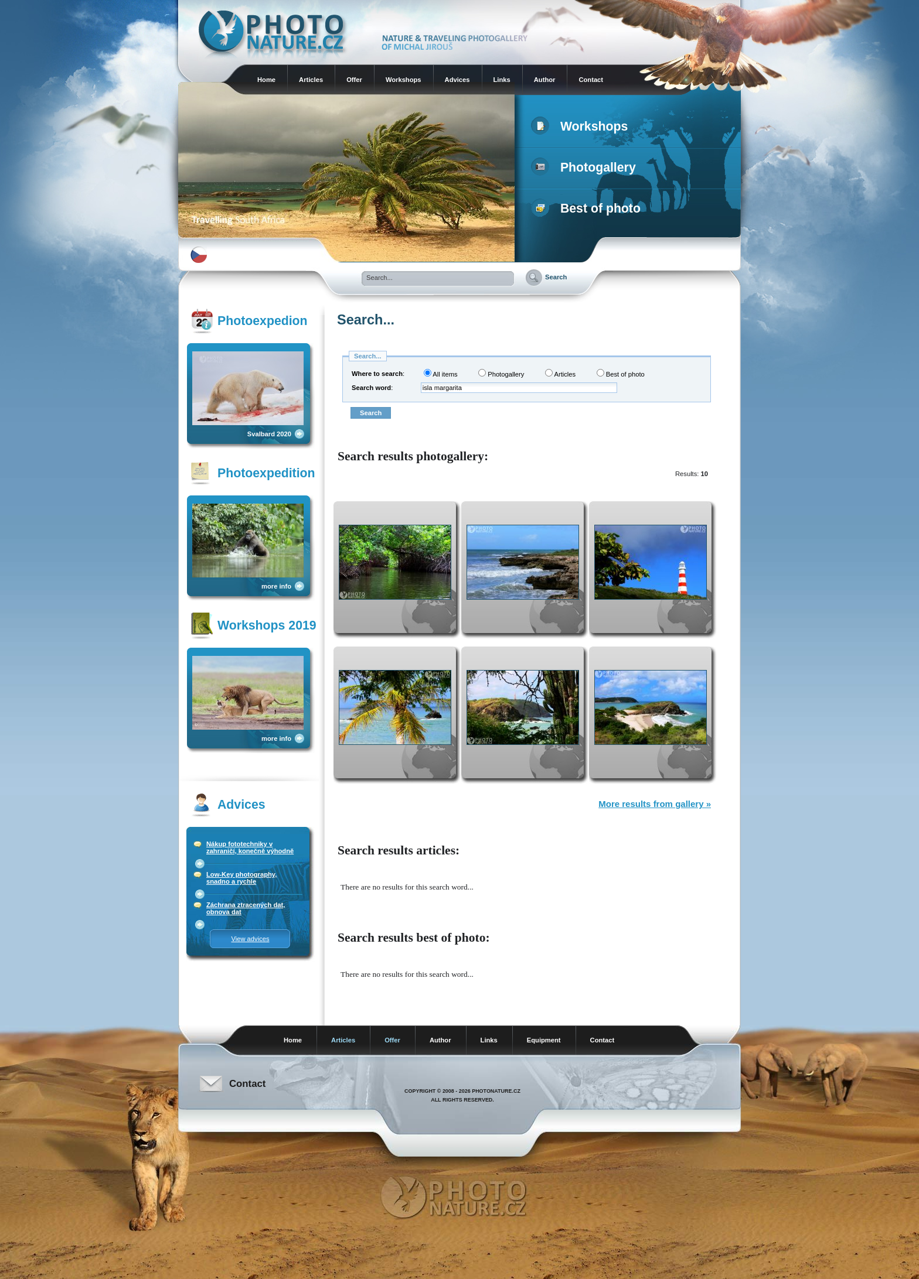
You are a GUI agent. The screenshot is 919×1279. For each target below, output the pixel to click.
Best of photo (588, 208)
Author (545, 79)
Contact (590, 79)
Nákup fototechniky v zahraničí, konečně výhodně (250, 847)
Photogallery (586, 167)
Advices (457, 79)
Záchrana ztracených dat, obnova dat (245, 908)
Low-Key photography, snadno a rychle (241, 878)
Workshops (403, 79)
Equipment (544, 1040)
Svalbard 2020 (269, 433)
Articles (311, 79)
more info (276, 586)
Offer (354, 79)
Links (501, 79)
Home (266, 79)
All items (441, 373)
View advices (250, 938)
